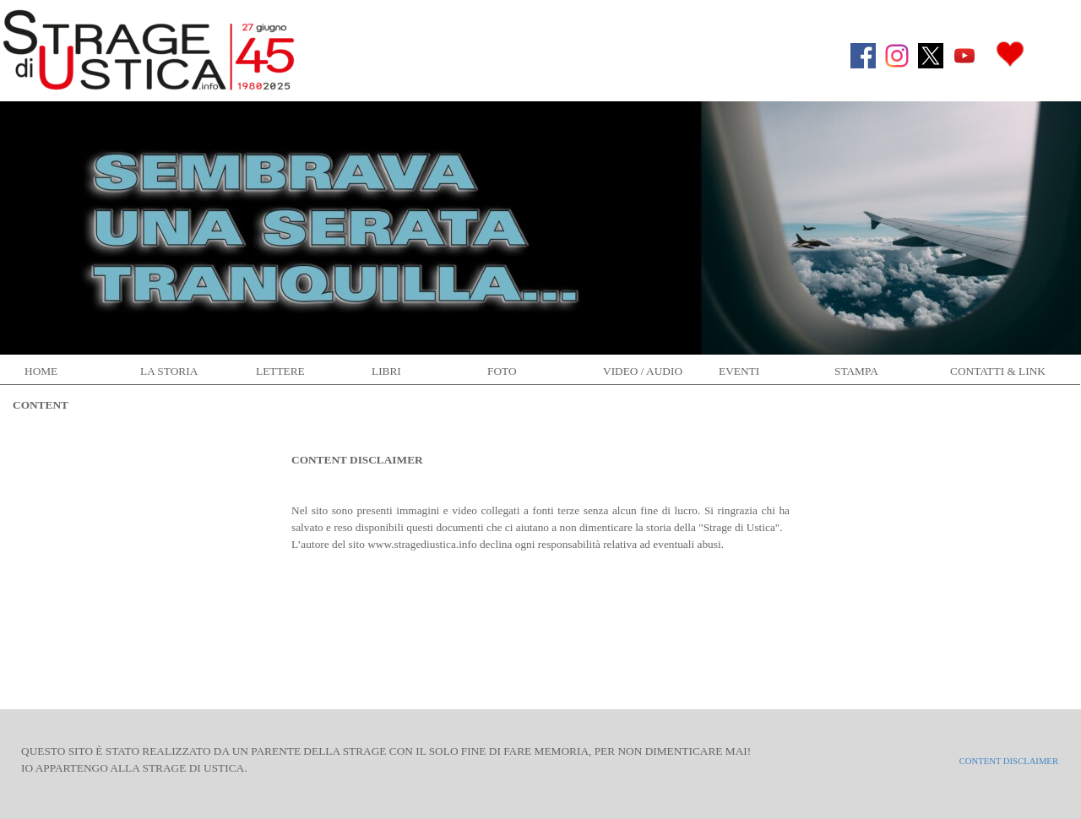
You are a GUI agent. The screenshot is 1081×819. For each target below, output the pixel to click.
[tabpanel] (540, 494)
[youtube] (964, 55)
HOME (40, 371)
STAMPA (856, 371)
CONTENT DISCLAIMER (1008, 761)
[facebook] (863, 55)
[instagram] (897, 55)
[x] (930, 55)
